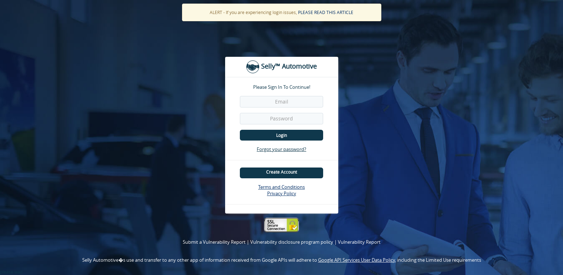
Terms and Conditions (281, 187)
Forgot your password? (281, 149)
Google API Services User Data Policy (356, 260)
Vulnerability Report (359, 242)
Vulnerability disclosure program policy (292, 242)
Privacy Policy (281, 193)
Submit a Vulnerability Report (215, 242)
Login (281, 135)
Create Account (281, 172)
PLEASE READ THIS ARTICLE (325, 12)
